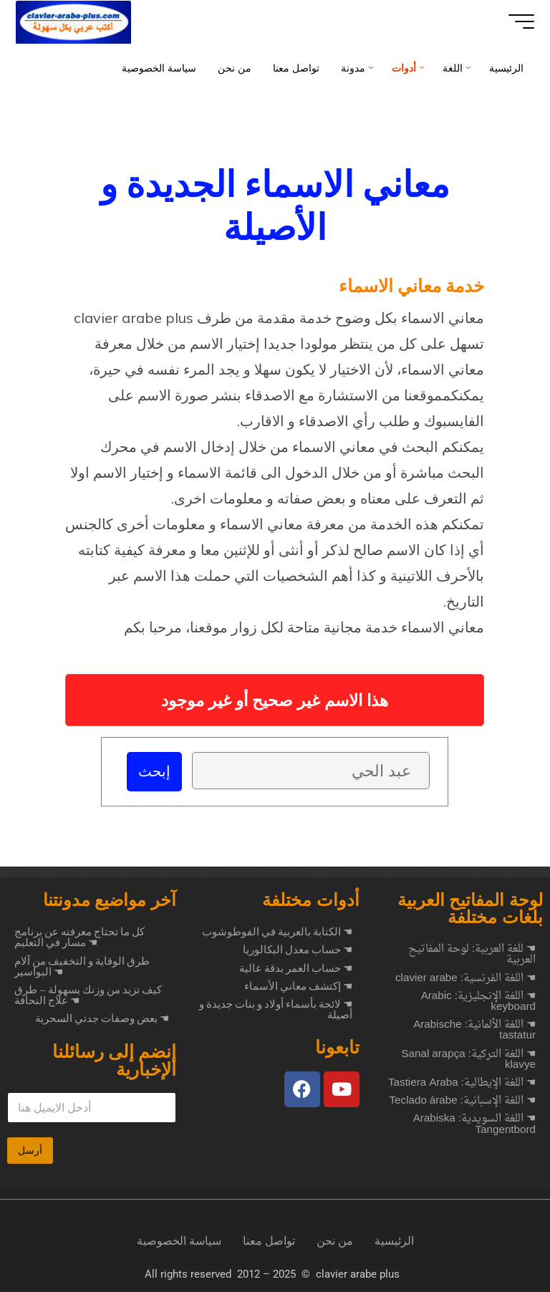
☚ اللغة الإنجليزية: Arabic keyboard (478, 1002)
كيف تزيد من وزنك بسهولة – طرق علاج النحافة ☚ (88, 995)
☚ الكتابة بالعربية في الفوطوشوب (277, 932)
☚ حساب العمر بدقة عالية (295, 969)
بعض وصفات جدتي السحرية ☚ (102, 1019)
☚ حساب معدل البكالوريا (297, 950)
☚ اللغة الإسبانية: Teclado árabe (463, 1102)
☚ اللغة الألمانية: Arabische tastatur (474, 1031)
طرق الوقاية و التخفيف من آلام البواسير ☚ (82, 967)
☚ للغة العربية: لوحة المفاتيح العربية (472, 955)
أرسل (30, 1150)
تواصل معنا (269, 1241)
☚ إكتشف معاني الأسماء (298, 987)
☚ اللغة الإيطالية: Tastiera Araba (462, 1084)
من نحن (335, 1241)
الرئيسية (394, 1241)
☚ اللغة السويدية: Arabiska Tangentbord (474, 1125)
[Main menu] (516, 21)
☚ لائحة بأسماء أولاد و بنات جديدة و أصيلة (275, 1010)
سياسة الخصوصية (179, 1241)
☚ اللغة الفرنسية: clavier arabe (465, 979)
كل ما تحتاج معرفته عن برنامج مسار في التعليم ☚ (79, 937)
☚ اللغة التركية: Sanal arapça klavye (468, 1060)
